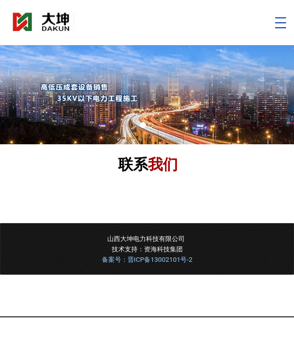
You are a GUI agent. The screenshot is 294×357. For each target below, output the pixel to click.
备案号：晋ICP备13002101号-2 (147, 259)
